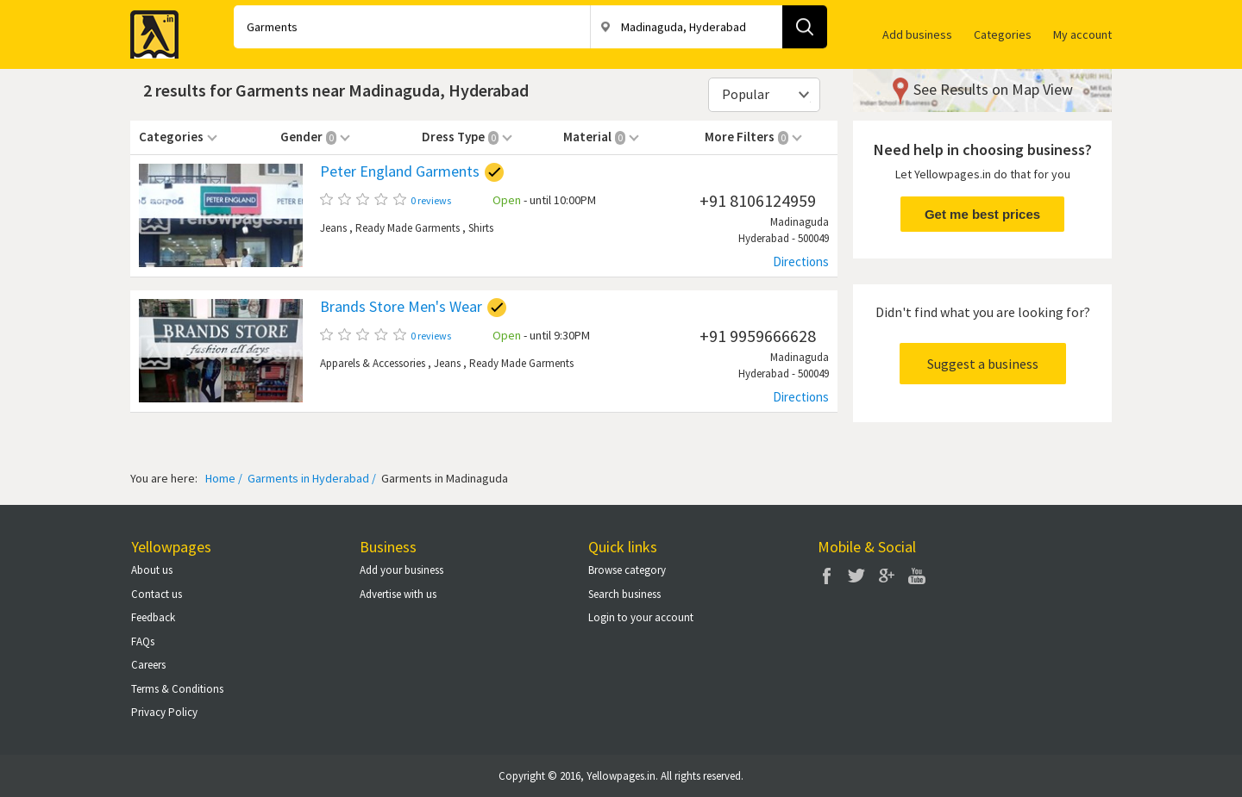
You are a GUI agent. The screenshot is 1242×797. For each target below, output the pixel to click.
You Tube (916, 575)
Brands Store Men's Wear (401, 306)
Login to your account (640, 617)
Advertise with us (398, 594)
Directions (801, 261)
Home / (223, 478)
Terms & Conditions (177, 689)
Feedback (153, 617)
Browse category (627, 570)
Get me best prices (982, 214)
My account (1082, 34)
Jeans (333, 228)
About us (151, 570)
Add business (917, 34)
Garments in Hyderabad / (310, 478)
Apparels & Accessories (372, 363)
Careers (148, 664)
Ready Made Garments (407, 228)
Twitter (856, 575)
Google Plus (886, 575)
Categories (1003, 34)
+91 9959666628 (757, 335)
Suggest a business (982, 363)
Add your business (401, 570)
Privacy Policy (164, 712)
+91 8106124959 (757, 200)
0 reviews (431, 200)
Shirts (480, 228)
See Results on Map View (993, 89)
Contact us (156, 594)
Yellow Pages (149, 29)
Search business (624, 594)
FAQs (142, 641)
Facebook (826, 575)
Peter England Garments (400, 171)
